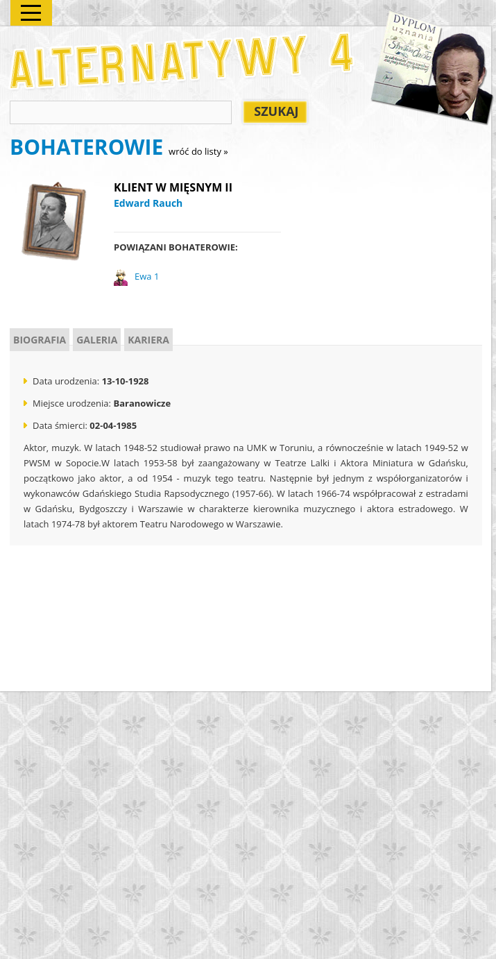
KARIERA (148, 339)
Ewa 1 (147, 276)
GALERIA (96, 339)
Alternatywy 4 (182, 60)
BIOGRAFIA (39, 339)
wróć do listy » (198, 151)
